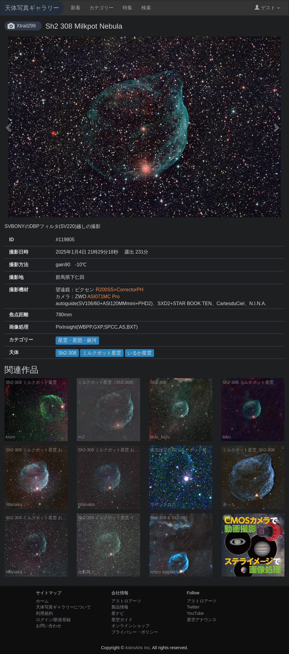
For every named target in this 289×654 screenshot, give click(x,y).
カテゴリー (101, 7)
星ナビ (117, 613)
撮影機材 (18, 289)
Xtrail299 (26, 25)
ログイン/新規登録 (53, 619)
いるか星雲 (139, 352)
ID (11, 239)
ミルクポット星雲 (101, 352)
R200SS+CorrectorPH (119, 289)
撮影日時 (18, 251)
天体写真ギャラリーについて (63, 607)
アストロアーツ (126, 601)
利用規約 (44, 613)
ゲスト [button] (267, 7)
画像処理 (18, 327)
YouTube (195, 613)
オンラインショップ (130, 625)
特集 (127, 7)
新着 (75, 7)
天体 (14, 352)
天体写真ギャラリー (32, 8)
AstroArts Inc (137, 647)
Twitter (193, 607)
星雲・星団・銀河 (77, 340)
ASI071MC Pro (103, 296)
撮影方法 (18, 264)
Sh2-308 (67, 352)
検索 (146, 7)
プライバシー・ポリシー (134, 632)
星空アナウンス (202, 619)
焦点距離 (18, 314)
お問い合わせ (48, 625)
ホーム (42, 601)
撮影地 (16, 277)
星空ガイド (122, 619)
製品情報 (119, 607)
